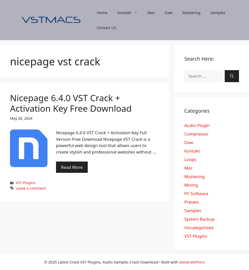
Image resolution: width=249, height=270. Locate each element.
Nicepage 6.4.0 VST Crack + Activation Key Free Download (71, 103)
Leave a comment (31, 188)
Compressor (196, 134)
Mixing (191, 185)
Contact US (106, 27)
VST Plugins (25, 182)
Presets (191, 202)
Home (102, 12)
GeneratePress (192, 261)
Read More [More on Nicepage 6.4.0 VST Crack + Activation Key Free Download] (72, 167)
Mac (151, 12)
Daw (168, 12)
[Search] (232, 76)
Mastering (191, 12)
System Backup (199, 219)
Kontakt (130, 12)
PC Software (196, 193)
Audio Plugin (197, 125)
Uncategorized (199, 227)
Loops (190, 159)
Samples (217, 12)
